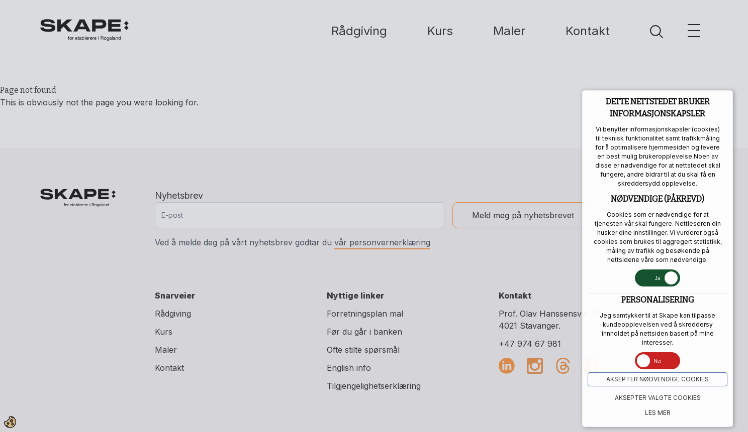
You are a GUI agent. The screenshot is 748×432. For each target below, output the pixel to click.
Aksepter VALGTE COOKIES (658, 397)
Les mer (658, 412)
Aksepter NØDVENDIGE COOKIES (657, 379)
